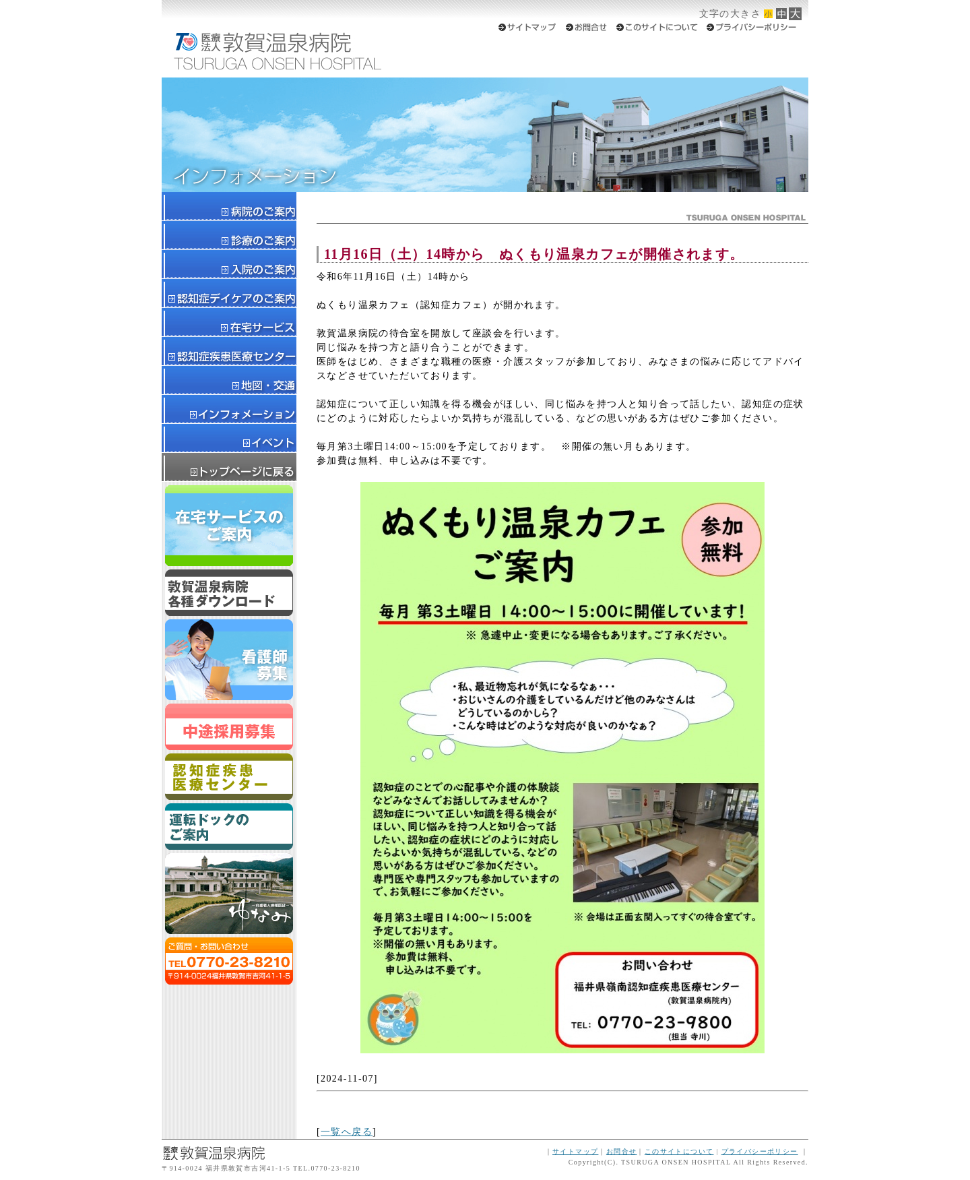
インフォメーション (229, 409)
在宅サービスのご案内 (229, 525)
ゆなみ (229, 893)
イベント (229, 438)
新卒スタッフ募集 (229, 659)
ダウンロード (229, 592)
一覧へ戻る (347, 1132)
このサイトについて (679, 1151)
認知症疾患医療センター (229, 776)
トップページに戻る (229, 467)
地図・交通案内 (229, 380)
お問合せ (621, 1151)
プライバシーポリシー (759, 1151)
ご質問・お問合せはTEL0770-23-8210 (229, 961)
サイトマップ (575, 1151)
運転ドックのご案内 (229, 826)
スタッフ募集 (229, 727)
